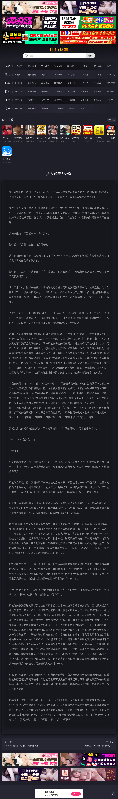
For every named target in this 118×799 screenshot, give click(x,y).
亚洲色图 (32, 91)
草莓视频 (45, 108)
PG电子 (18, 66)
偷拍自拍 (32, 83)
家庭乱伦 (32, 100)
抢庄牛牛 (111, 66)
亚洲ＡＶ (19, 74)
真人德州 (32, 66)
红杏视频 (71, 108)
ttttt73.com (59, 49)
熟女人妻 (71, 74)
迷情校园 (71, 100)
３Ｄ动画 (58, 74)
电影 (7, 83)
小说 (7, 99)
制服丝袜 (71, 83)
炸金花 (84, 66)
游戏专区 (58, 66)
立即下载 (76, 793)
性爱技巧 (111, 100)
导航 (7, 108)
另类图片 (111, 91)
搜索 (90, 55)
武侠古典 (58, 100)
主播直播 (98, 74)
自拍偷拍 (32, 74)
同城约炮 (19, 108)
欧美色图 (45, 91)
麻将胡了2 (71, 66)
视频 (7, 74)
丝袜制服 (84, 74)
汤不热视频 (58, 108)
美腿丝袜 (71, 91)
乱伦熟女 (98, 83)
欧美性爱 (58, 83)
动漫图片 (58, 91)
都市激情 (19, 100)
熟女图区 (98, 91)
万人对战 (45, 66)
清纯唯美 (84, 91)
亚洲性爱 (19, 83)
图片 (7, 91)
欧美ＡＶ (45, 74)
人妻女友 (45, 100)
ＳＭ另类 (111, 74)
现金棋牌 (98, 66)
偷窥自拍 (19, 91)
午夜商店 (32, 108)
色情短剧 (84, 108)
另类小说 (84, 100)
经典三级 (84, 83)
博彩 (7, 66)
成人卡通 (45, 83)
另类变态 (111, 83)
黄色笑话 (98, 100)
